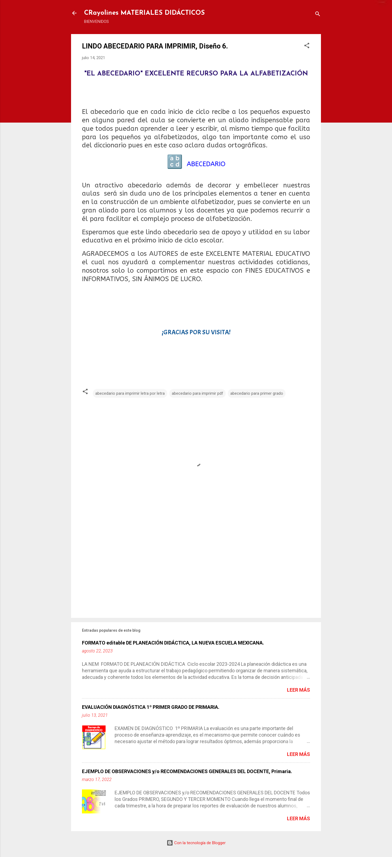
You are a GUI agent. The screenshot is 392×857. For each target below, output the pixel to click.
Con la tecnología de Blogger (196, 842)
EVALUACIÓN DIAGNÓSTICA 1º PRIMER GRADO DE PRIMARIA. (150, 707)
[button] (307, 46)
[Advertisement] (196, 567)
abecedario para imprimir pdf (197, 393)
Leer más (298, 690)
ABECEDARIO (206, 164)
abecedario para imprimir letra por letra (130, 393)
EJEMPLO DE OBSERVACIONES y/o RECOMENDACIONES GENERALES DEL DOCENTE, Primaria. (187, 771)
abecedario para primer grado (256, 393)
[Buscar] (317, 15)
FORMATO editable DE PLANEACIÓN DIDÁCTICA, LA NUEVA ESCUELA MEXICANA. (173, 643)
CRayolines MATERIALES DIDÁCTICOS (144, 13)
